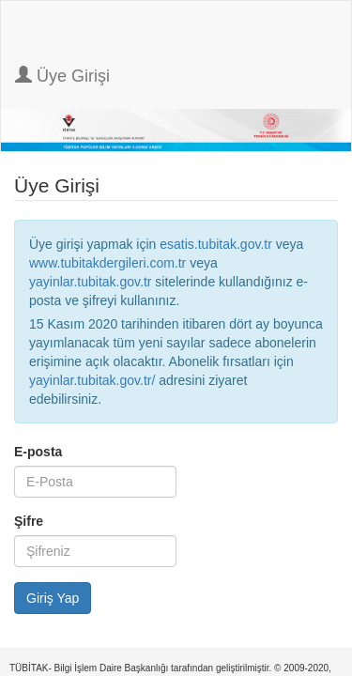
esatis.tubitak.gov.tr (216, 244)
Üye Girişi (62, 75)
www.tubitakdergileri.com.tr (107, 262)
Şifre (28, 521)
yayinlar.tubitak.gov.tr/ (92, 380)
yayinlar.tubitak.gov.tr (90, 281)
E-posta (38, 451)
